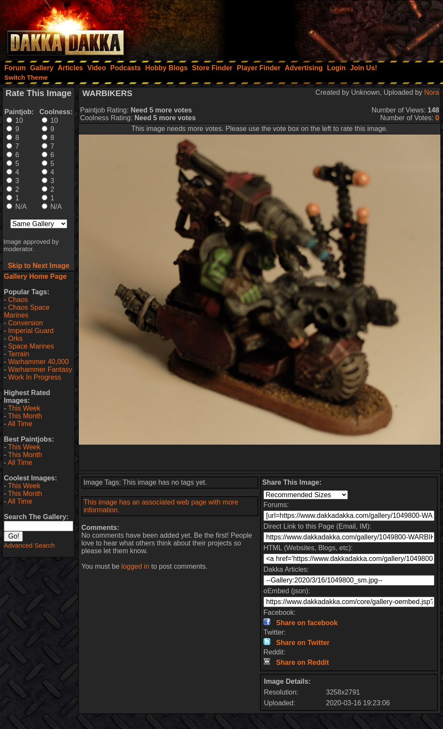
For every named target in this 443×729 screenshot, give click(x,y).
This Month (25, 416)
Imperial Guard (31, 330)
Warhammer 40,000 (38, 361)
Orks (15, 338)
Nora (431, 92)
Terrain (18, 354)
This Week (24, 408)
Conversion (25, 323)
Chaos (18, 299)
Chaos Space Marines (27, 311)
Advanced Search (29, 545)
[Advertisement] (327, 28)
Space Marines (31, 346)
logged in (135, 566)
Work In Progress (34, 377)
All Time (20, 423)
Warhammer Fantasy (40, 369)
